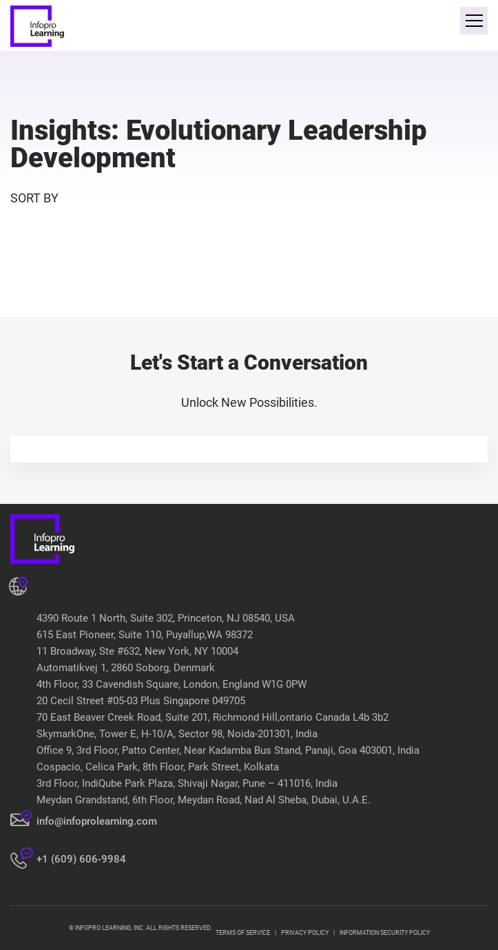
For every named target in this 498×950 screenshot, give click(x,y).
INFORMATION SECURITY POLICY (385, 932)
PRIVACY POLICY (305, 932)
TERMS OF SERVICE (243, 932)
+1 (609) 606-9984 (81, 859)
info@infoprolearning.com (97, 821)
